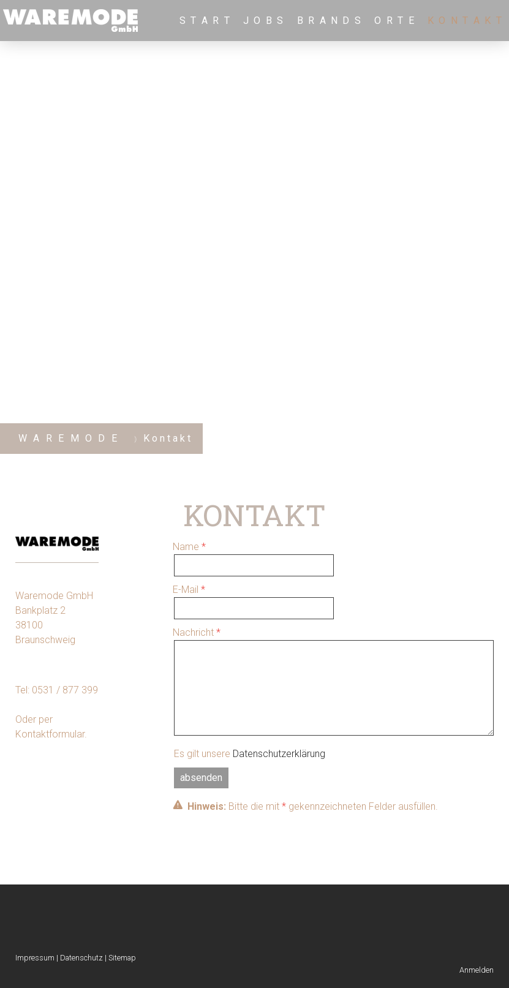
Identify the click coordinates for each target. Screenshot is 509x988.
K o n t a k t (465, 20)
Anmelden (476, 970)
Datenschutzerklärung (279, 754)
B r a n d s (330, 20)
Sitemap (122, 957)
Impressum (35, 957)
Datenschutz (81, 957)
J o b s (264, 20)
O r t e (394, 20)
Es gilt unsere (249, 754)
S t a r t (205, 20)
